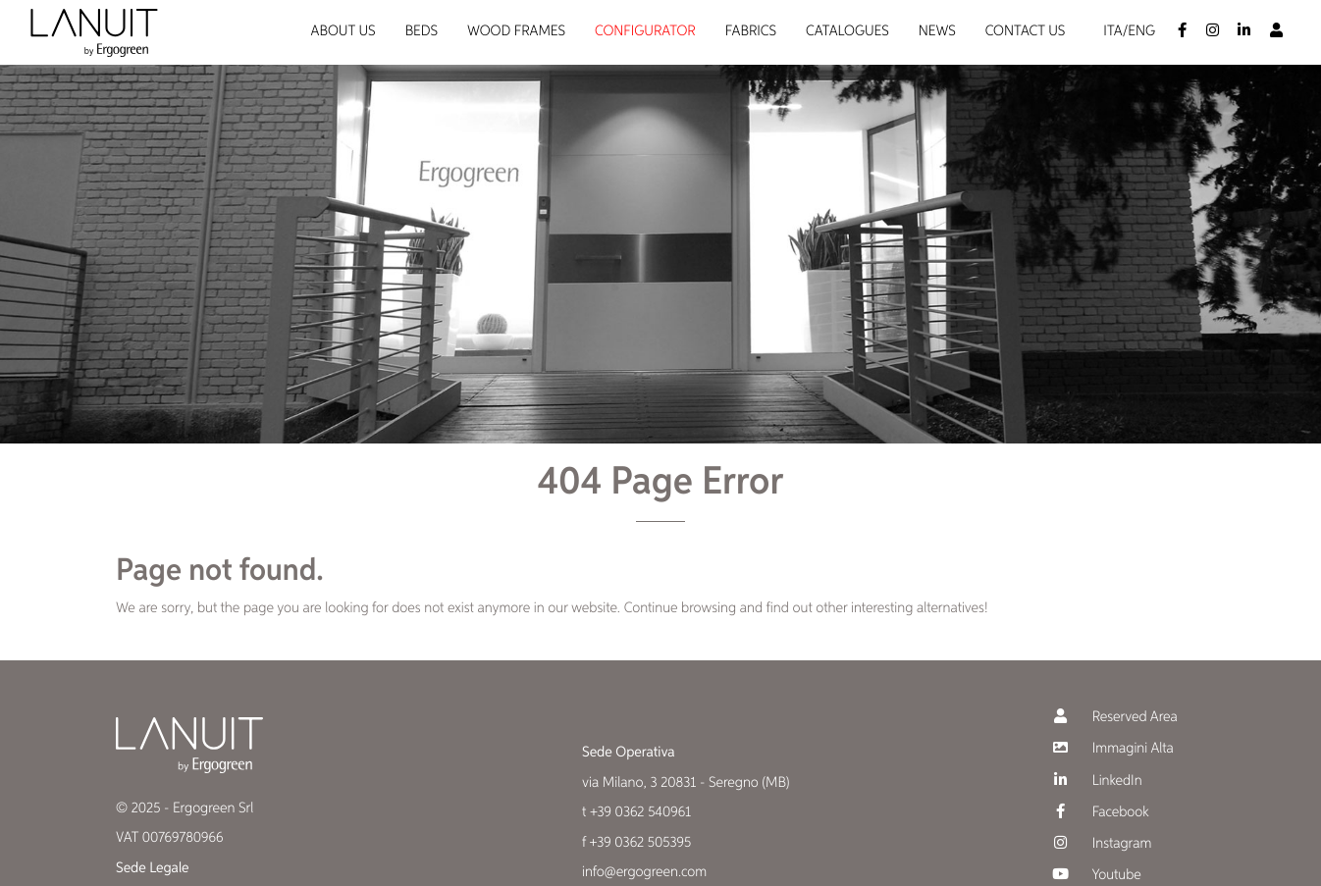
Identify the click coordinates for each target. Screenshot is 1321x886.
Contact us (1025, 32)
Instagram (1099, 843)
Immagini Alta (1111, 748)
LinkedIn (1095, 780)
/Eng (1139, 32)
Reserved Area (1113, 716)
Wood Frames (516, 32)
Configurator (645, 32)
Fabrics (750, 32)
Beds (421, 32)
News (937, 32)
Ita (1112, 32)
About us (343, 32)
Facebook (1098, 812)
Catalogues (847, 32)
